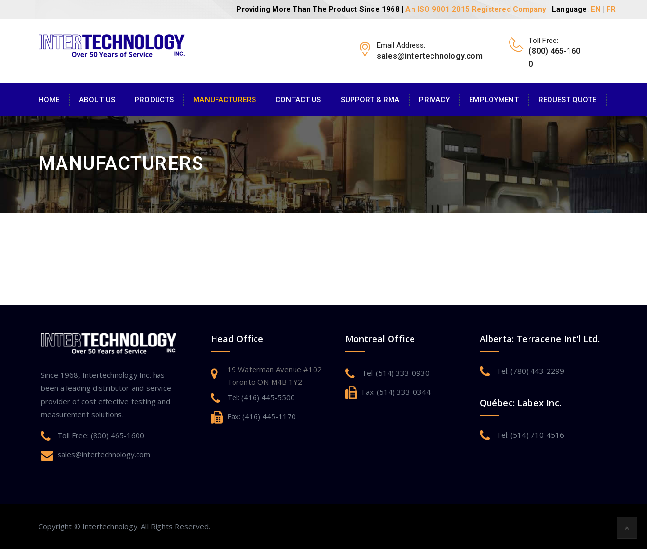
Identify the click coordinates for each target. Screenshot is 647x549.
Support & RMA (370, 99)
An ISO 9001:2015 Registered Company (475, 9)
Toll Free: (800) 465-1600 (101, 435)
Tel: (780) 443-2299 (530, 371)
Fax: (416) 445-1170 (261, 416)
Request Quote (567, 99)
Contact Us (298, 99)
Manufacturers (224, 99)
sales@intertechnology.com (104, 454)
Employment (493, 99)
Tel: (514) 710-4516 (530, 435)
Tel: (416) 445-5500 (261, 397)
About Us (97, 99)
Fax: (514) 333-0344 (396, 392)
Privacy (434, 99)
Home (49, 99)
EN (596, 9)
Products (154, 99)
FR (611, 9)
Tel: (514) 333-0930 (396, 373)
